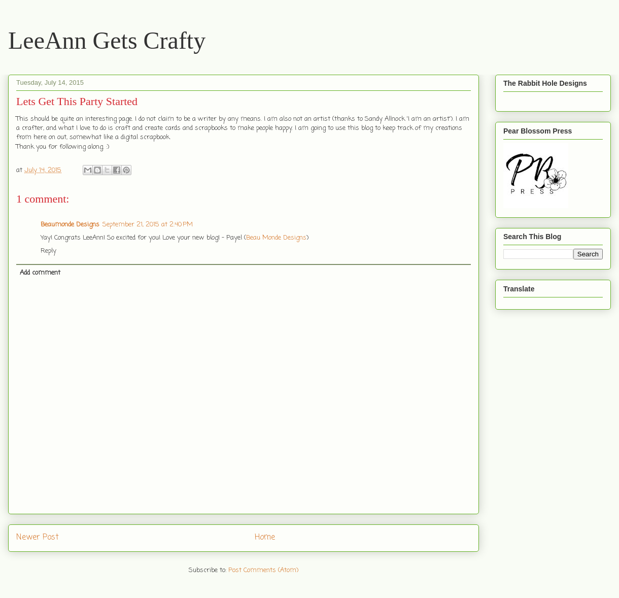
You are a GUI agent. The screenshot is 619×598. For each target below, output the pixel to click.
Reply (48, 251)
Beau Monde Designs (276, 238)
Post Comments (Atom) (263, 570)
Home (265, 537)
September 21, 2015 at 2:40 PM (147, 224)
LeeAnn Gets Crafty (106, 40)
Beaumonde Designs (70, 224)
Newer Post (37, 537)
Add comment (40, 273)
